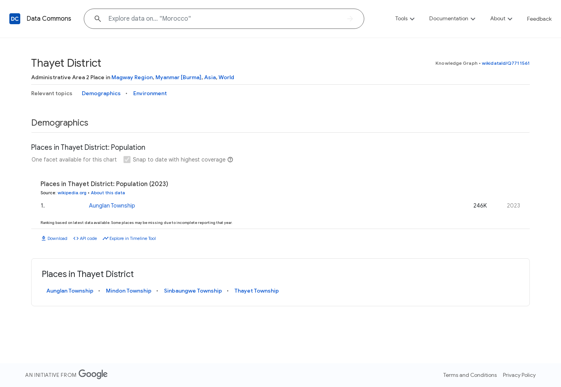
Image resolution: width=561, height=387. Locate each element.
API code (88, 238)
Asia (210, 77)
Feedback (539, 18)
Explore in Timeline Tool (132, 238)
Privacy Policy (519, 374)
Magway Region (132, 77)
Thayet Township (257, 290)
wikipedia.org (72, 192)
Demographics (101, 93)
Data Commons (48, 19)
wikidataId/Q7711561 (506, 63)
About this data (108, 192)
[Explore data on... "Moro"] (224, 18)
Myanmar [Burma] (178, 77)
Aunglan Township (112, 205)
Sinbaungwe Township (193, 290)
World (226, 77)
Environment (150, 93)
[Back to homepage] (14, 18)
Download (57, 238)
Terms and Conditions (470, 374)
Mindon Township (129, 290)
